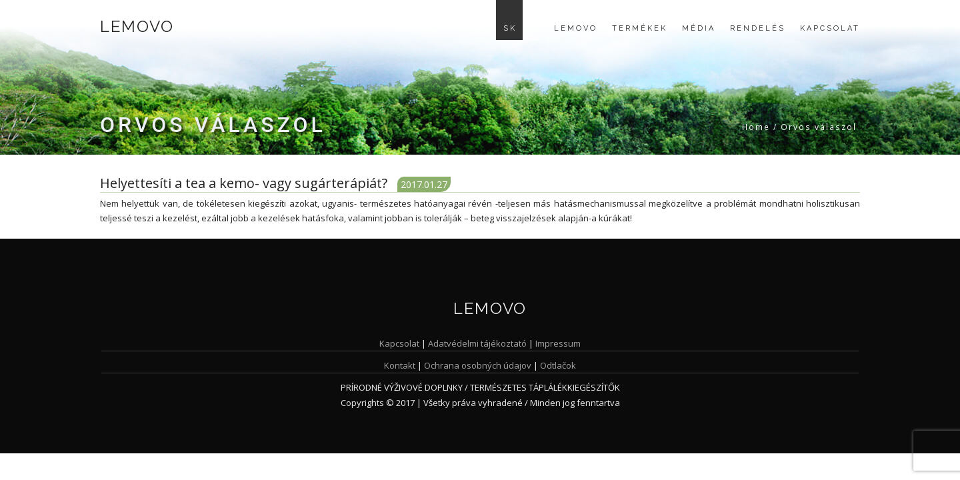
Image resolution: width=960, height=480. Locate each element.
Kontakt (399, 365)
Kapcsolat (830, 28)
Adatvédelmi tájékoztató (477, 343)
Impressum (558, 343)
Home (756, 127)
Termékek (639, 28)
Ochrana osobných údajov (477, 365)
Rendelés (757, 28)
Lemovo (136, 26)
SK (510, 28)
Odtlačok (558, 365)
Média (698, 28)
